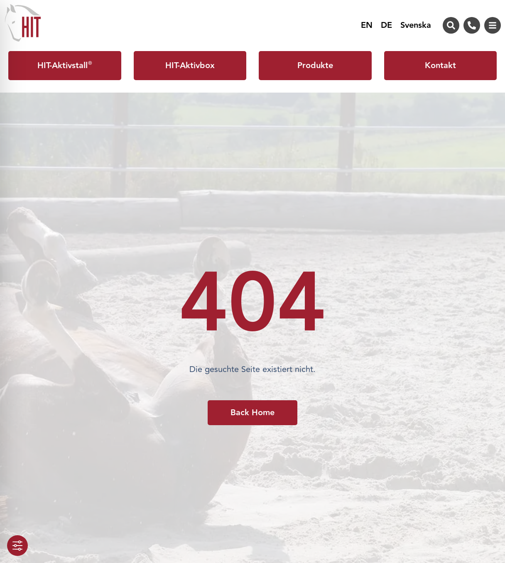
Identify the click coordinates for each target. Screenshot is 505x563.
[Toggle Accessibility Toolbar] (17, 545)
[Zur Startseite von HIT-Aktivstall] (23, 23)
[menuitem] (367, 25)
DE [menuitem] (386, 25)
